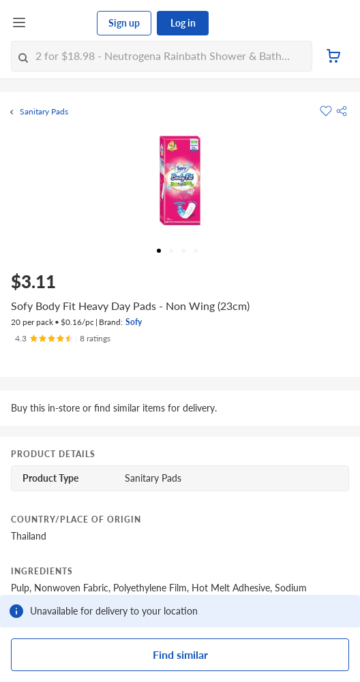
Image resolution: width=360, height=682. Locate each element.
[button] (341, 111)
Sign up (124, 23)
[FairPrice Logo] (62, 23)
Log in (183, 23)
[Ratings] (63, 338)
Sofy (133, 322)
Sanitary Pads (44, 112)
